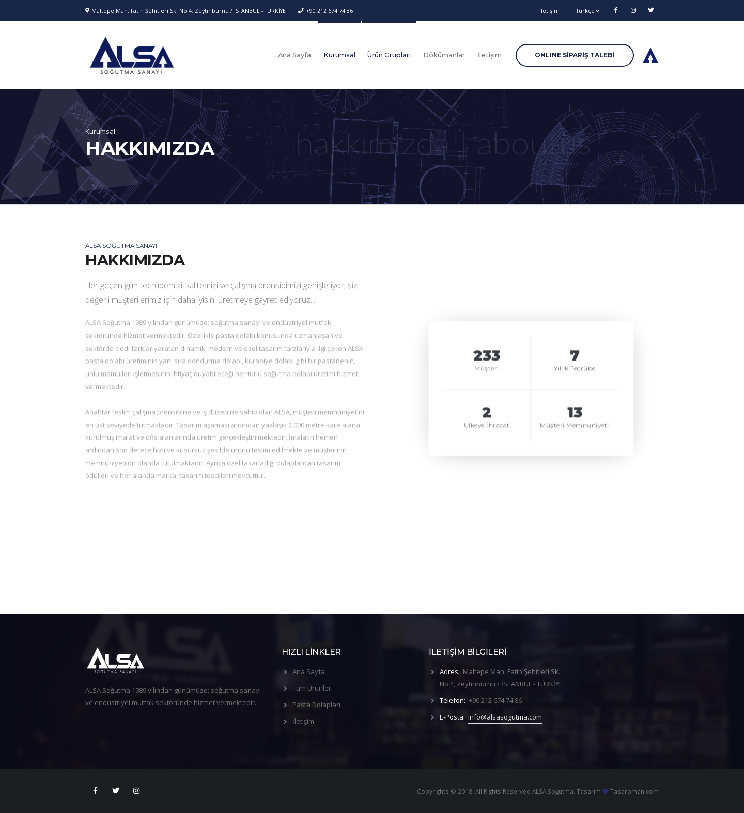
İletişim (549, 10)
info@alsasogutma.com (505, 717)
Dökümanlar (444, 55)
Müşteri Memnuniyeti (575, 427)
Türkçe (587, 10)
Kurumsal (339, 55)
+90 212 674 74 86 (329, 10)
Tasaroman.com (634, 791)
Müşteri (486, 370)
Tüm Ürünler (311, 688)
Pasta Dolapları (316, 704)
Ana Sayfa (294, 55)
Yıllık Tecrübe (575, 370)
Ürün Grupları (389, 55)
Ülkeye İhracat (487, 427)
